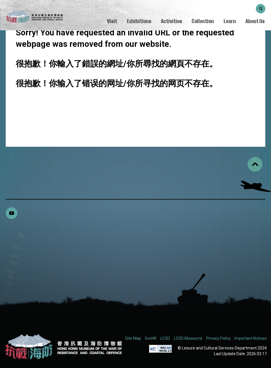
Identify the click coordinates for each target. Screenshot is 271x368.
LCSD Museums (188, 338)
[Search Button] (260, 8)
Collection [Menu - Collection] (203, 21)
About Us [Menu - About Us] (255, 21)
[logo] (34, 18)
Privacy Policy (218, 338)
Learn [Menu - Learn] (230, 21)
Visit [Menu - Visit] (112, 21)
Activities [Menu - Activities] (171, 21)
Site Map (133, 338)
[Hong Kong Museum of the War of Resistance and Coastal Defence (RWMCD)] (63, 346)
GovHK (150, 338)
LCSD (165, 338)
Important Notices (250, 338)
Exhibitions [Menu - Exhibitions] (139, 21)
